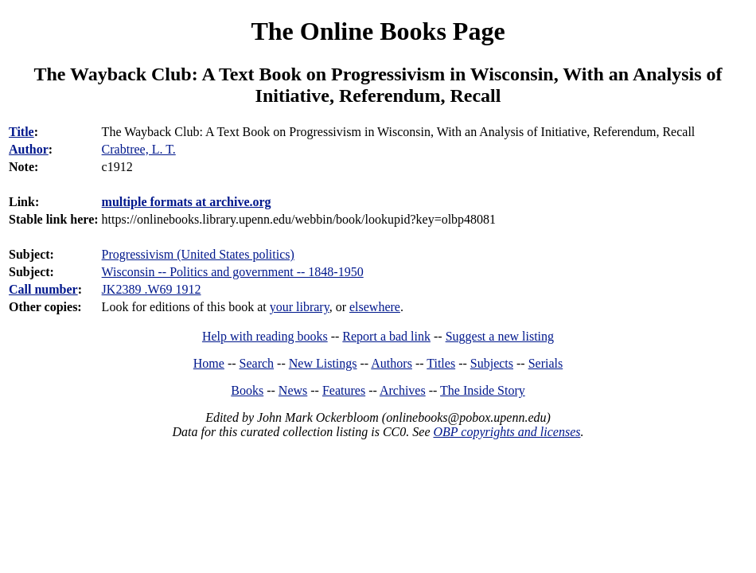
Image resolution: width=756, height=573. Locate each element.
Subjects (491, 363)
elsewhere (374, 307)
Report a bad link (386, 336)
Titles (441, 363)
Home (208, 363)
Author (29, 149)
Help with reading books (265, 336)
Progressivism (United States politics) (198, 254)
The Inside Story (482, 390)
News (293, 390)
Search (257, 363)
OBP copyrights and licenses (506, 432)
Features (343, 390)
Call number (43, 289)
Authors (391, 363)
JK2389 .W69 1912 (151, 289)
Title (21, 131)
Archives (403, 390)
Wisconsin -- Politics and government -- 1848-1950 (233, 272)
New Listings (323, 363)
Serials (545, 363)
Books (247, 390)
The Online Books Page (378, 31)
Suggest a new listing (500, 336)
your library (299, 307)
